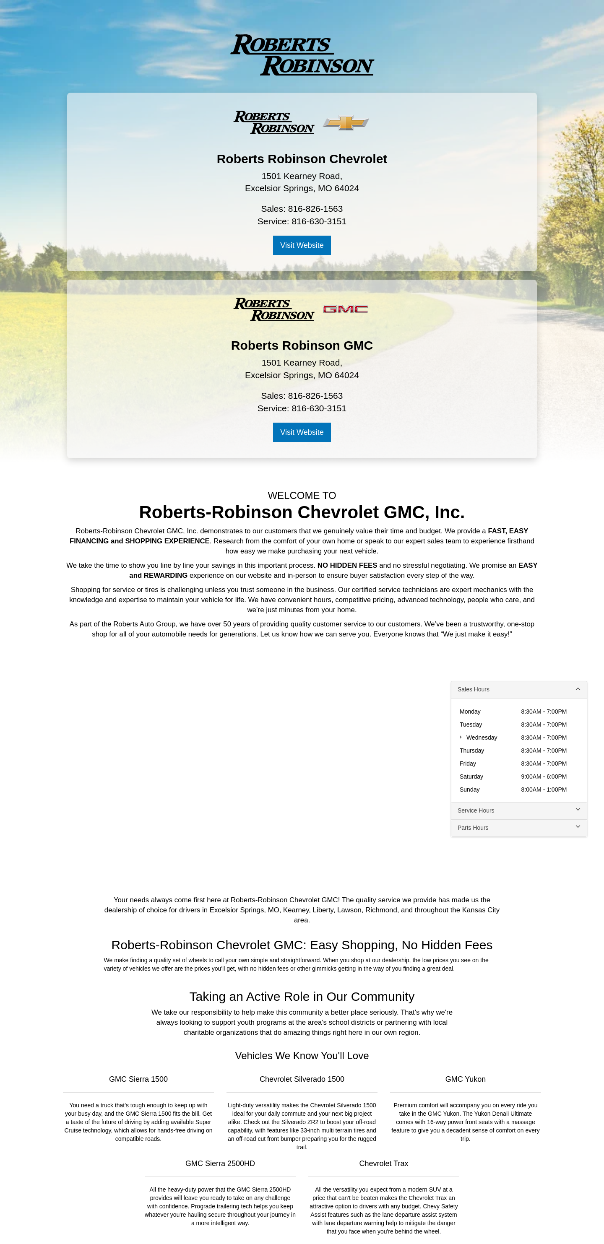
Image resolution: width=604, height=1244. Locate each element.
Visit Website (182, 246)
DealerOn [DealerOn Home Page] (229, 1223)
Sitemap (253, 1223)
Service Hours (519, 624)
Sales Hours (519, 502)
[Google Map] (302, 583)
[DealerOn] (144, 1223)
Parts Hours (519, 641)
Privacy (275, 1223)
